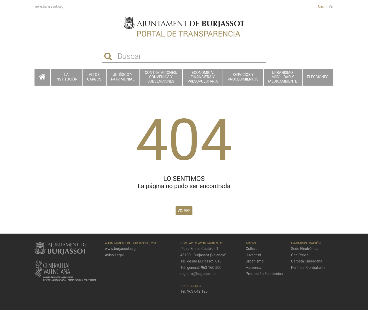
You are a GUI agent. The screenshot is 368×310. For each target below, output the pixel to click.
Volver (184, 210)
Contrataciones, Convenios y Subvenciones (161, 77)
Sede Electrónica (304, 249)
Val (331, 6)
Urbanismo (255, 261)
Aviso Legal (114, 255)
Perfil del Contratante (308, 268)
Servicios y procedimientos (243, 77)
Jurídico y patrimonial (122, 77)
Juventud (253, 255)
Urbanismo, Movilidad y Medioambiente (282, 77)
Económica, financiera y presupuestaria (203, 77)
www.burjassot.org (48, 6)
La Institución (66, 77)
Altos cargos (94, 77)
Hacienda (253, 268)
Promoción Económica (264, 274)
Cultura (252, 249)
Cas (321, 6)
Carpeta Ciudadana (306, 261)
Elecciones (317, 77)
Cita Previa (300, 255)
